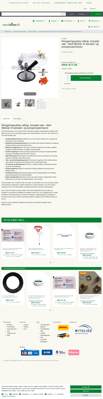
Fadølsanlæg (39, 21)
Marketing (25, 394)
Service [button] (92, 8)
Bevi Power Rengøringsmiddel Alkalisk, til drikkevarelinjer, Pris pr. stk (12, 249)
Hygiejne (54, 21)
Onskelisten (66, 83)
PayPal (50, 394)
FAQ (8, 331)
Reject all (86, 391)
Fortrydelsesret (11, 329)
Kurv (25, 329)
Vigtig (6, 394)
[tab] (7, 119)
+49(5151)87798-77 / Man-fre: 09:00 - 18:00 (67, 3)
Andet (82, 21)
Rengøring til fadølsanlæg (19, 31)
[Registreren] (80, 14)
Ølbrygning (95, 21)
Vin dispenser (68, 21)
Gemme (85, 395)
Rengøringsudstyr (32, 31)
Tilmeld (26, 327)
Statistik (15, 394)
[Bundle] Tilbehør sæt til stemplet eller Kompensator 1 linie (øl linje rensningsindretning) (89, 297)
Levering (73, 88)
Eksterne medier (38, 394)
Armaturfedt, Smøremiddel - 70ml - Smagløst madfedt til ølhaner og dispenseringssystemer (88, 250)
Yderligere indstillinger (8, 396)
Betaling (9, 325)
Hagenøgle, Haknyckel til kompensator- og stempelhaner (64, 249)
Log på (26, 325)
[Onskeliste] (88, 14)
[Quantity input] (64, 78)
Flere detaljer (17, 118)
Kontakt (88, 3)
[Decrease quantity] (67, 79)
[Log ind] (71, 14)
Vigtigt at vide (11, 333)
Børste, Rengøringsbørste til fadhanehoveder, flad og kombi (36, 249)
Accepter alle (86, 387)
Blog (8, 335)
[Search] (63, 14)
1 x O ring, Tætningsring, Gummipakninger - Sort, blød (10, 296)
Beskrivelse (6, 118)
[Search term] (31, 14)
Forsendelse (11, 327)
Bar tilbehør (95, 27)
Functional (60, 394)
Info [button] (85, 8)
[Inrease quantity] (67, 76)
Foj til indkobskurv (90, 78)
